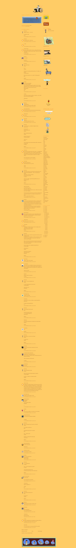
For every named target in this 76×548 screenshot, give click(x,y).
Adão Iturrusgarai (45, 138)
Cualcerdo (44, 148)
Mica (24, 56)
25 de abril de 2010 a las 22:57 (30, 147)
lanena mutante (26, 476)
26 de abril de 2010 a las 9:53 (29, 222)
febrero (46, 232)
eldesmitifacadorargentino (46, 157)
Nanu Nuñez (25, 212)
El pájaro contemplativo (46, 156)
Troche (25, 161)
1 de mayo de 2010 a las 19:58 (29, 511)
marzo (46, 231)
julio (46, 219)
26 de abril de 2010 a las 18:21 (30, 343)
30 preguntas (45, 137)
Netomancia (25, 48)
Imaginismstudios (45, 164)
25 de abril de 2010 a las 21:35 (30, 79)
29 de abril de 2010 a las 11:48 (30, 459)
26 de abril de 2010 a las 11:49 (30, 271)
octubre (46, 215)
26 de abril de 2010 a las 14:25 (30, 277)
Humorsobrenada (26, 443)
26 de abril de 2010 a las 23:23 (30, 380)
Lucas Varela (45, 177)
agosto (46, 218)
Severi (44, 199)
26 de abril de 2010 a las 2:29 (29, 197)
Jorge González (45, 168)
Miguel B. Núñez (45, 184)
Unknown (25, 113)
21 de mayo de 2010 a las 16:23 (30, 527)
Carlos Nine (45, 145)
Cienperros (44, 146)
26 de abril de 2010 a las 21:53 (30, 361)
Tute (44, 202)
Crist (44, 147)
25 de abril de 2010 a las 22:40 (30, 116)
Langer (44, 172)
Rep (43, 195)
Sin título (46, 224)
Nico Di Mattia (45, 186)
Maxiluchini (45, 183)
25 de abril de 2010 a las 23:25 (30, 184)
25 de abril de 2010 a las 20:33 (30, 41)
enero (46, 233)
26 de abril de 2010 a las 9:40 (29, 217)
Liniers (25, 118)
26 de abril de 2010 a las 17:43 (30, 332)
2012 (45, 209)
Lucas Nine (44, 176)
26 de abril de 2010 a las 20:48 (30, 350)
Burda (44, 141)
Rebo (24, 199)
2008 (45, 236)
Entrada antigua (40, 531)
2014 (45, 206)
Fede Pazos (44, 158)
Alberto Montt (45, 139)
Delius (44, 150)
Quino (44, 193)
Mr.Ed (44, 185)
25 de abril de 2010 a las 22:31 (30, 111)
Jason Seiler (45, 166)
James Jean (44, 165)
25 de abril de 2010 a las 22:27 (30, 106)
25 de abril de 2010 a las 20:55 (30, 46)
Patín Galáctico (45, 190)
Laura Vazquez (45, 174)
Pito (43, 191)
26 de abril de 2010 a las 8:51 (29, 210)
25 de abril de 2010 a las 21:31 (30, 61)
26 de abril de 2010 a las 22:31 (30, 366)
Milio (24, 502)
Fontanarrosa (45, 159)
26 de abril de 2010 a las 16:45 (30, 325)
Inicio (32, 531)
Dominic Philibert (45, 154)
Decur (24, 63)
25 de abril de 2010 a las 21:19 (30, 54)
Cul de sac (44, 149)
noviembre (46, 214)
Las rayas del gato (45, 173)
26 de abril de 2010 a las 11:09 (30, 261)
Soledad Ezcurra (26, 450)
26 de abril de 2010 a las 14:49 (30, 305)
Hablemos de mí (45, 163)
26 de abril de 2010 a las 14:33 (30, 291)
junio (46, 220)
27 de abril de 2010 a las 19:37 (30, 406)
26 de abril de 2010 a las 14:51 (30, 317)
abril (46, 223)
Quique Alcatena (45, 194)
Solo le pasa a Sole (45, 200)
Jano (24, 455)
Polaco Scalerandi (45, 192)
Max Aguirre (45, 181)
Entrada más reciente (24, 531)
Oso (24, 81)
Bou (44, 140)
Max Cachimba (45, 182)
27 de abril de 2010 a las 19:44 (30, 412)
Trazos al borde (45, 201)
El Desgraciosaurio (45, 155)
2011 (45, 210)
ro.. (24, 43)
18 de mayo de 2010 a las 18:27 (30, 522)
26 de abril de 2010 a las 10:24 (30, 256)
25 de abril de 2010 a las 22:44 (30, 122)
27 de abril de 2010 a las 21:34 (30, 420)
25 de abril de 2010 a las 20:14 (30, 36)
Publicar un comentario (25, 529)
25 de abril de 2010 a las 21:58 (30, 100)
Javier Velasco (45, 167)
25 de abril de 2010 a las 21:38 (30, 91)
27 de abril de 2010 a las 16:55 (30, 396)
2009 (45, 235)
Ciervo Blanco (26, 394)
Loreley (25, 224)
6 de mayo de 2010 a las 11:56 (29, 516)
